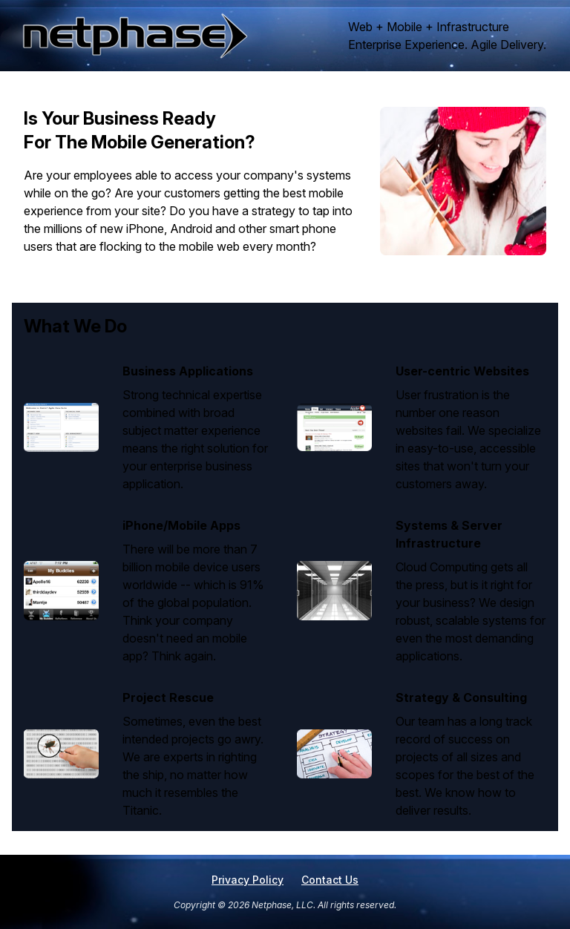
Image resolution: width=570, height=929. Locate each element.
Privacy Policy (248, 879)
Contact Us (329, 879)
